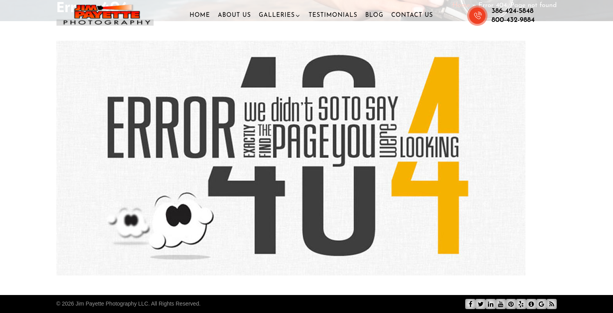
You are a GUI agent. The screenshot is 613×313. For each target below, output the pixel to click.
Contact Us (412, 15)
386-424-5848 (512, 11)
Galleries (277, 15)
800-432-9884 (512, 20)
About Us (234, 15)
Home (200, 15)
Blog (374, 15)
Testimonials (332, 15)
